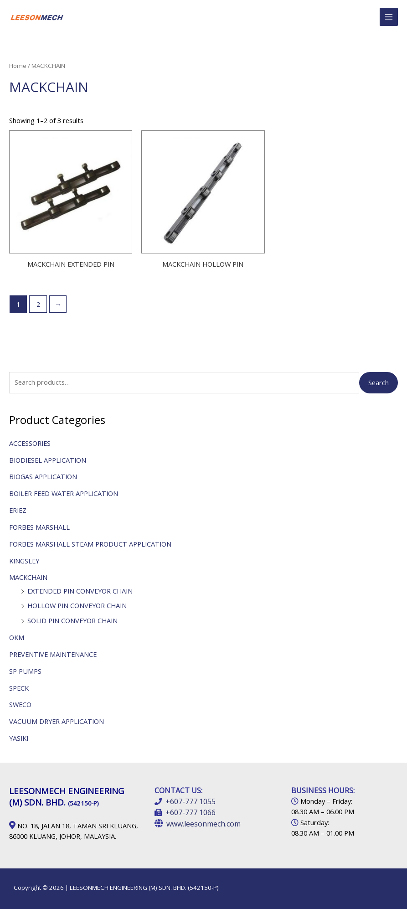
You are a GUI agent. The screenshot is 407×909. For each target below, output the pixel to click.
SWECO (20, 704)
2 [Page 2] (38, 304)
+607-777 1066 (190, 812)
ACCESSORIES (30, 443)
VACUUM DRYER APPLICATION (56, 721)
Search (378, 382)
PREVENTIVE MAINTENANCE (53, 654)
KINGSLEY (24, 560)
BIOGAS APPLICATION (43, 476)
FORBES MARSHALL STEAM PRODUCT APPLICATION (90, 543)
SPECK (19, 687)
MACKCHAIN (28, 577)
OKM (16, 637)
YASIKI (18, 738)
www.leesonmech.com (203, 824)
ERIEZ (17, 510)
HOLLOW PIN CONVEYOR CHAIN (77, 605)
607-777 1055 (193, 801)
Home (17, 66)
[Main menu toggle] (389, 17)
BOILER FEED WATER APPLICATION (63, 493)
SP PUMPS (25, 671)
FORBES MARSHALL (39, 527)
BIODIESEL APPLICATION (47, 460)
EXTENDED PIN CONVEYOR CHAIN (80, 590)
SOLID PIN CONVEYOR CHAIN (72, 620)
